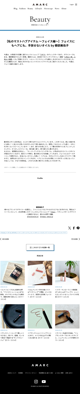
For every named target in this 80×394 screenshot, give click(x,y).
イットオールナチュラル (26, 232)
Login (72, 4)
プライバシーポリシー (31, 373)
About (63, 8)
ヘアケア (64, 232)
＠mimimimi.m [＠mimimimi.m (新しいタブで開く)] (33, 216)
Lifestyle (38, 8)
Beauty (30, 8)
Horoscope (48, 8)
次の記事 (74, 239)
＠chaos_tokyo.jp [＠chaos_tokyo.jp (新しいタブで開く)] (46, 216)
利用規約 (20, 373)
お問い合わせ (68, 373)
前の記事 (5, 239)
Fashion (22, 8)
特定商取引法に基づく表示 (46, 373)
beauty (4, 232)
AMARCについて (12, 373)
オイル (37, 232)
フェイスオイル (54, 232)
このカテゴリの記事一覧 (41, 247)
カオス (42, 54)
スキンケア (45, 232)
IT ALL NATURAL (12, 232)
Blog (15, 8)
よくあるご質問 (59, 373)
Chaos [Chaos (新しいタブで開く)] (53, 212)
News (57, 8)
